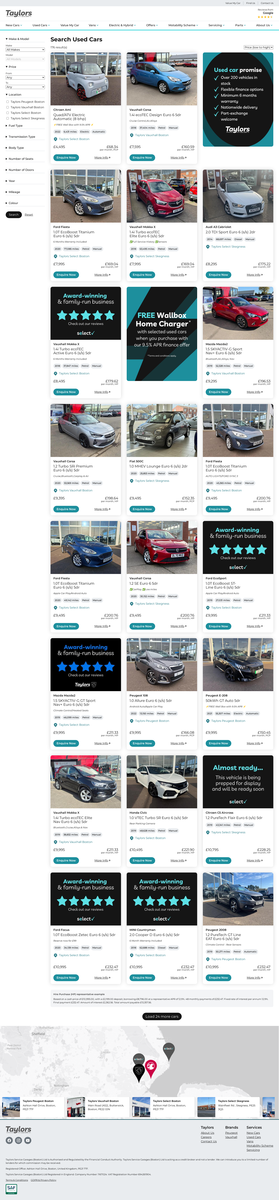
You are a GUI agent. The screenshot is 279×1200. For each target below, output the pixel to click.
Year (12, 181)
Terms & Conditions (17, 1180)
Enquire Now (66, 157)
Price (12, 66)
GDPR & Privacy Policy (43, 1180)
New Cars (12, 25)
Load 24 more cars (162, 1016)
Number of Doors (21, 170)
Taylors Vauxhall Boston (27, 107)
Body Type (16, 147)
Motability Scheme (182, 25)
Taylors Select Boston (26, 113)
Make (9, 45)
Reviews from (265, 13)
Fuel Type (16, 125)
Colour (13, 203)
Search (14, 214)
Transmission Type (22, 136)
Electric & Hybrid (121, 25)
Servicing (215, 25)
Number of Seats (21, 159)
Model (9, 55)
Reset (29, 214)
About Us (263, 25)
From (9, 73)
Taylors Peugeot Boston (28, 101)
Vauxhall (231, 1137)
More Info (102, 157)
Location (15, 94)
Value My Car (232, 3)
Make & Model (19, 39)
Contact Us (267, 3)
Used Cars (40, 25)
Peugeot (231, 1133)
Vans (92, 25)
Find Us (250, 3)
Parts (239, 25)
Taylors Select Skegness (28, 118)
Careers (206, 1137)
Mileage (14, 192)
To (7, 83)
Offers (150, 25)
